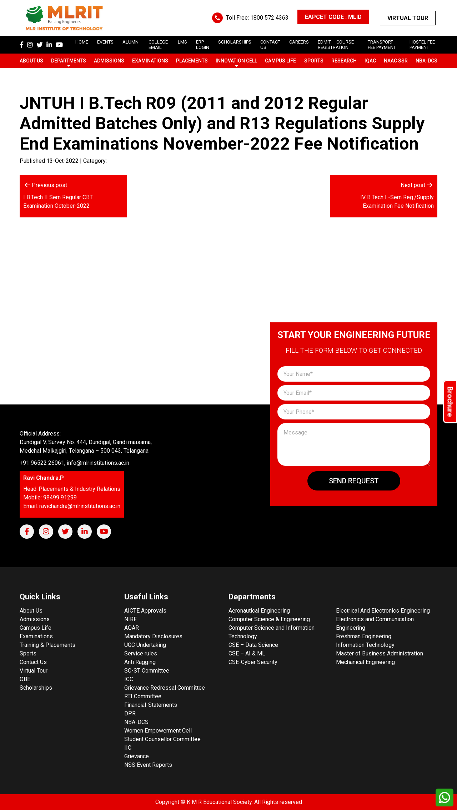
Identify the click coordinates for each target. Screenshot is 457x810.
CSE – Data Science (253, 645)
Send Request (354, 481)
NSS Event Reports (148, 764)
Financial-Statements (150, 704)
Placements (192, 61)
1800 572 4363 (269, 17)
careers (299, 42)
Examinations (150, 61)
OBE (25, 679)
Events (105, 42)
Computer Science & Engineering (269, 619)
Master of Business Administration (379, 653)
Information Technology (365, 645)
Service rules (140, 653)
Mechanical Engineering (365, 662)
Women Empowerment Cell (158, 730)
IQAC (370, 61)
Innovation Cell (236, 61)
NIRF (130, 619)
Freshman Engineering (363, 636)
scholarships (234, 42)
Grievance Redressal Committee (164, 687)
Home (81, 42)
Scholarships (36, 687)
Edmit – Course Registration (336, 44)
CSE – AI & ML (246, 653)
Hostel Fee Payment (422, 44)
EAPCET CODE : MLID (333, 17)
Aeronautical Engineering (259, 610)
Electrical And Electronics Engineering (383, 610)
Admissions (109, 61)
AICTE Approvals (145, 610)
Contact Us (33, 662)
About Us (31, 61)
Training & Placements (47, 645)
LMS (182, 42)
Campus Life (280, 61)
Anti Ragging (140, 662)
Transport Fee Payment (382, 44)
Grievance (136, 756)
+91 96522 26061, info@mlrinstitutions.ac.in (74, 462)
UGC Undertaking (145, 645)
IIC (127, 747)
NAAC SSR (396, 61)
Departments (68, 61)
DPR (130, 713)
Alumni (131, 42)
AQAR (131, 627)
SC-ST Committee (146, 670)
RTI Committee (142, 696)
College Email (158, 44)
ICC (128, 679)
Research (344, 61)
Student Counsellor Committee (162, 739)
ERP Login (202, 44)
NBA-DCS (426, 61)
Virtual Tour (407, 18)
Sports (313, 61)
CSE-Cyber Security (252, 662)
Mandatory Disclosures (153, 636)
